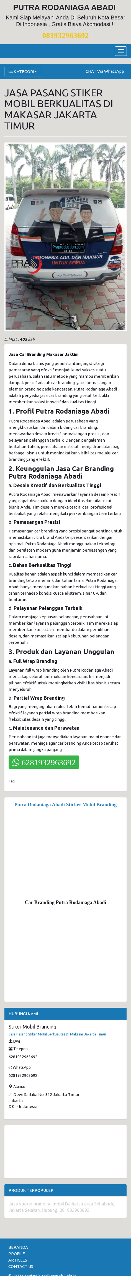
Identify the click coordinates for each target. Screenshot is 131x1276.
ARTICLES (17, 1260)
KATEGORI (23, 71)
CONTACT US (20, 1266)
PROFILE (16, 1253)
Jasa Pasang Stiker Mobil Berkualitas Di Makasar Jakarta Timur (57, 1034)
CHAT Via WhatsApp (105, 71)
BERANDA (18, 1247)
